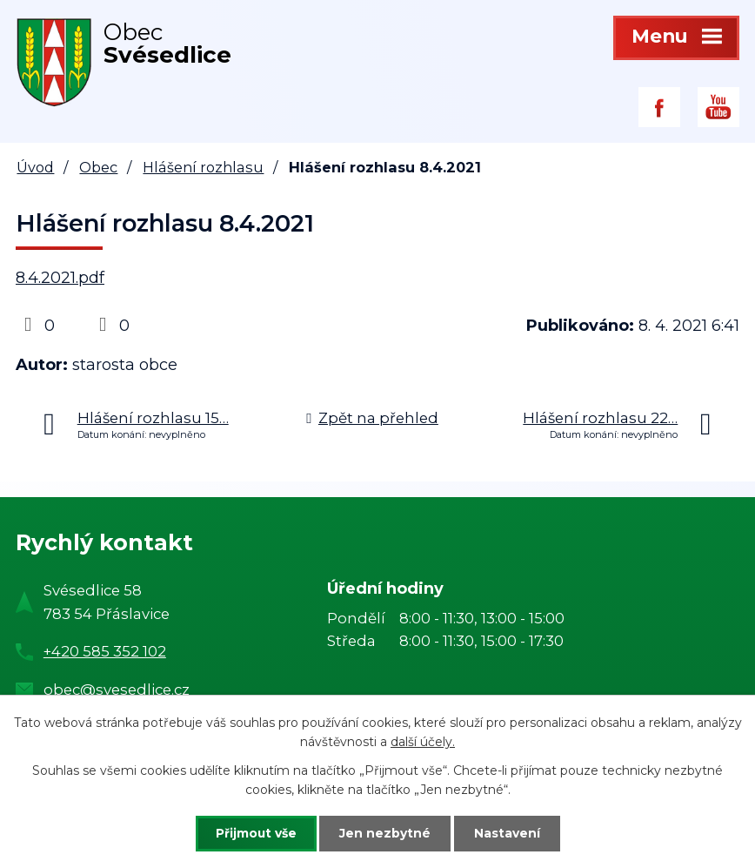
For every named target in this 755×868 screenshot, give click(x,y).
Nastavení (510, 833)
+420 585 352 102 (104, 651)
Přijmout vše (254, 833)
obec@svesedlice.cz (116, 689)
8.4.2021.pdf (60, 277)
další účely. (423, 742)
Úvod (35, 167)
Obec (98, 167)
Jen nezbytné (385, 833)
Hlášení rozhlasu (203, 167)
